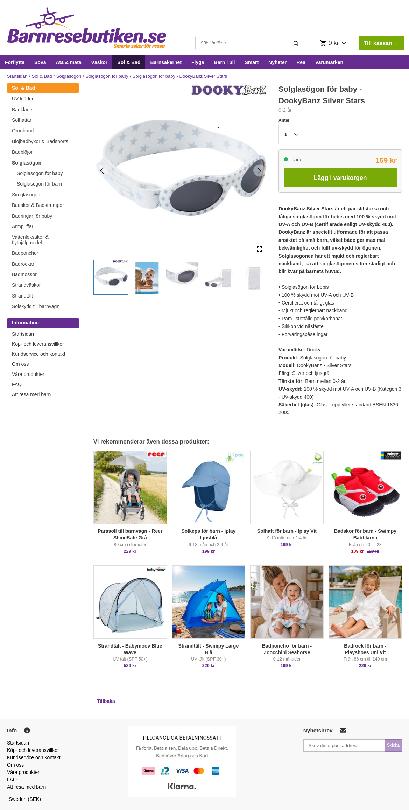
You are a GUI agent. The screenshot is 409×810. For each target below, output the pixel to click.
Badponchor (25, 253)
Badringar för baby (32, 216)
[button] (110, 277)
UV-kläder (22, 99)
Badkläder (23, 109)
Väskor (99, 62)
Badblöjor (22, 152)
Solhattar (21, 120)
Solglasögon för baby (107, 76)
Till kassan (381, 43)
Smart (252, 62)
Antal (283, 120)
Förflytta (14, 62)
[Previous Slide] (102, 171)
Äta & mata (68, 62)
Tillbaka (106, 701)
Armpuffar (22, 226)
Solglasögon (69, 76)
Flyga (197, 62)
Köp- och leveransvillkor (38, 344)
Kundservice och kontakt (38, 354)
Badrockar (23, 264)
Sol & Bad (128, 62)
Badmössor (24, 274)
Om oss (20, 364)
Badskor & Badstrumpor (38, 205)
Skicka (393, 745)
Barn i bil (224, 62)
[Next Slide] (259, 171)
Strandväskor (26, 285)
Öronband (23, 130)
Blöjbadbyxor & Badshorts (40, 141)
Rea (300, 62)
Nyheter (277, 62)
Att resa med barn (31, 394)
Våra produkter (28, 374)
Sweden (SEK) (25, 799)
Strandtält (22, 296)
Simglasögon (26, 194)
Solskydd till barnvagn (35, 306)
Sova (40, 62)
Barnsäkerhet (166, 62)
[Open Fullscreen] (259, 249)
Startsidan (17, 76)
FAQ (17, 384)
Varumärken (329, 62)
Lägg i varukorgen (340, 177)
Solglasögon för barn (39, 184)
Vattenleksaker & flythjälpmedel (30, 239)
